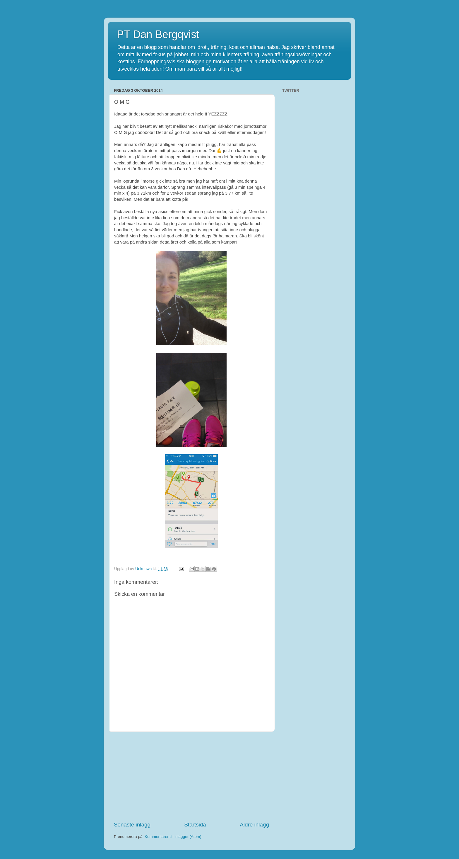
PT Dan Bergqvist (158, 34)
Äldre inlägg (254, 824)
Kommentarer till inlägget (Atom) (173, 836)
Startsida (195, 824)
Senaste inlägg (132, 824)
